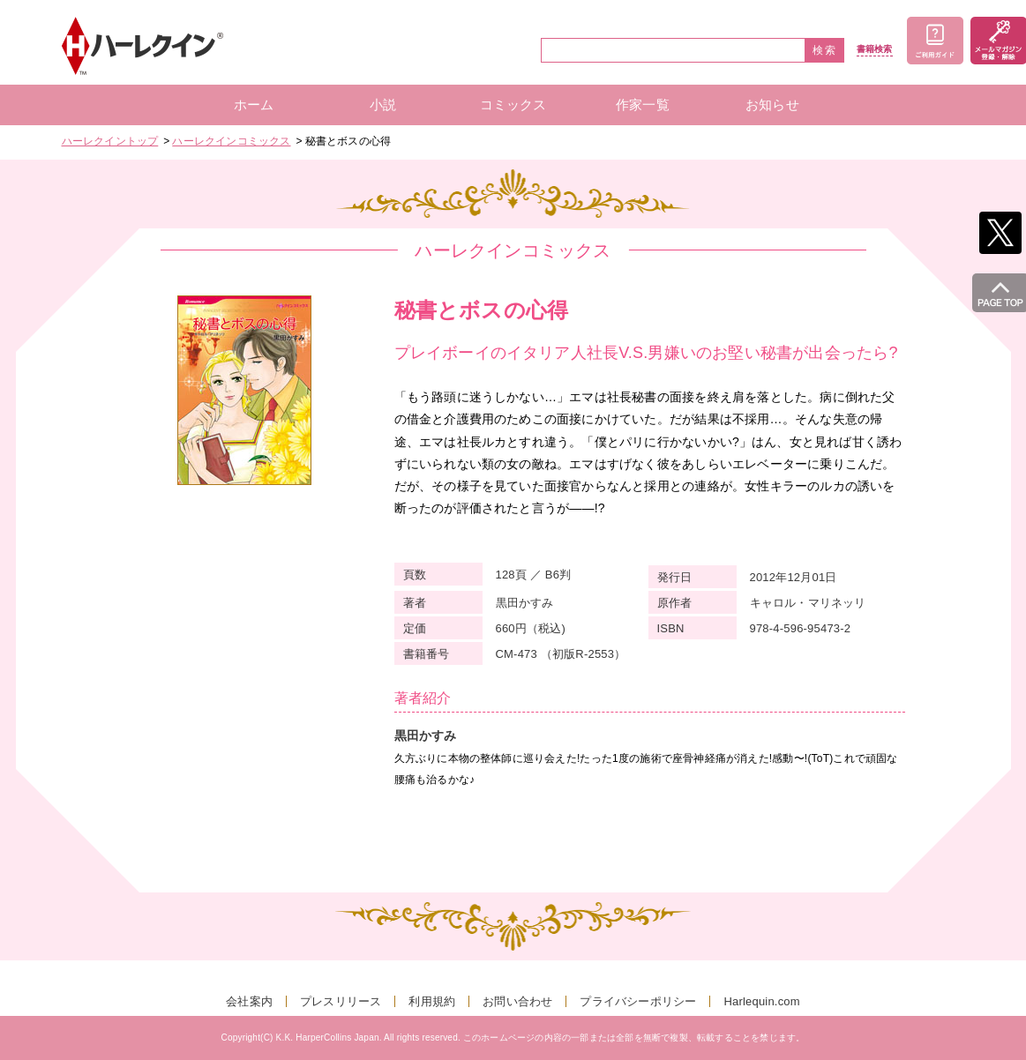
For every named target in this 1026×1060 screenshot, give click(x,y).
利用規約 (431, 1001)
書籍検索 (875, 49)
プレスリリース (340, 1001)
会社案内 (249, 1001)
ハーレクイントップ (110, 141)
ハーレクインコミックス (231, 141)
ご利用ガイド (935, 40)
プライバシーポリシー (638, 1001)
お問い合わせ (517, 1001)
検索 (825, 50)
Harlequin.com (761, 1001)
